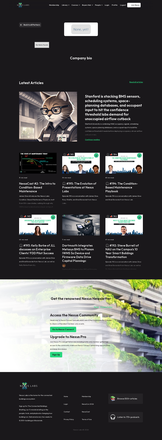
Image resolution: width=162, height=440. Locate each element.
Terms (96, 307)
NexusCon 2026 (88, 404)
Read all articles (136, 82)
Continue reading (92, 140)
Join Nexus (135, 5)
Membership (54, 5)
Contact (67, 412)
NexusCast (86, 412)
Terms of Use (87, 419)
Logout (123, 5)
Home (66, 396)
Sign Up (56, 354)
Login (107, 5)
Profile (114, 5)
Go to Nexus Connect (63, 329)
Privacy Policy (106, 307)
